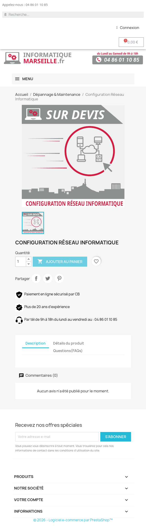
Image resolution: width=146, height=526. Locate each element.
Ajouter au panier (59, 262)
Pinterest (59, 278)
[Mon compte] (128, 27)
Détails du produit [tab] (68, 343)
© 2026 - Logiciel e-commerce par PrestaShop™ (73, 520)
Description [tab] (35, 343)
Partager (36, 278)
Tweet (47, 278)
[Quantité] (20, 262)
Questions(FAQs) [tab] (68, 350)
